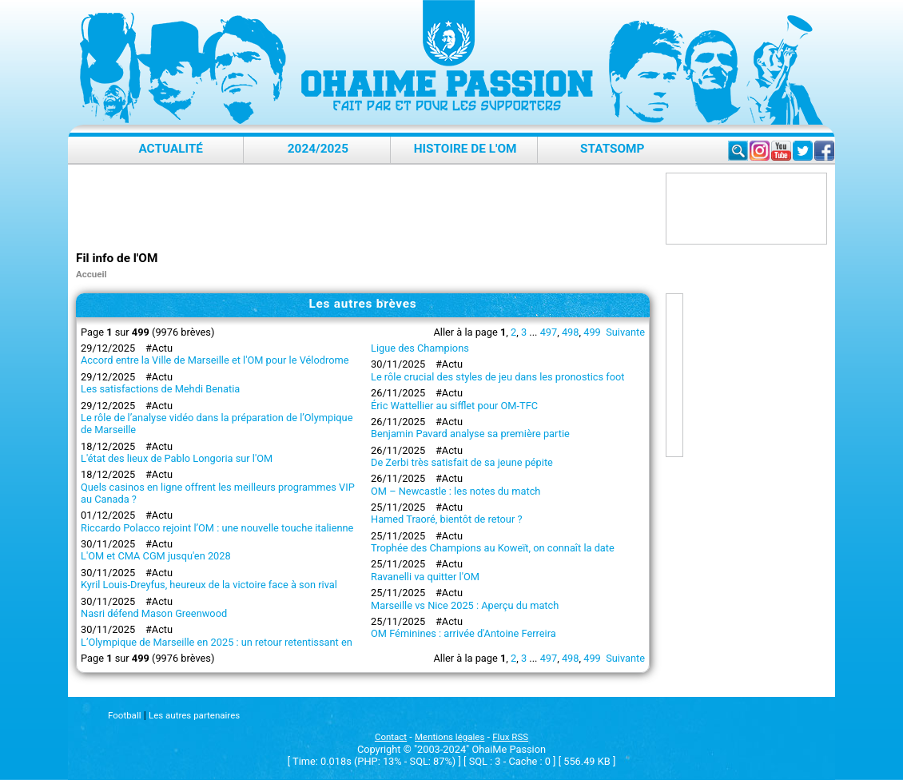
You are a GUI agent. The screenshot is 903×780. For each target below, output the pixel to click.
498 (570, 332)
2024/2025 (318, 148)
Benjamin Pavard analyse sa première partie (470, 434)
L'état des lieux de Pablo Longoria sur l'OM (176, 458)
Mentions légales (449, 736)
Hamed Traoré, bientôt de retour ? (446, 519)
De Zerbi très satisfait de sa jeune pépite (462, 462)
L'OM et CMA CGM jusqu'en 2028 (156, 556)
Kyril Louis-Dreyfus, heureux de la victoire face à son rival (209, 585)
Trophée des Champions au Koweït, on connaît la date (493, 548)
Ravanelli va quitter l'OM (425, 577)
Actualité (170, 148)
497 (549, 332)
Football (124, 715)
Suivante (625, 332)
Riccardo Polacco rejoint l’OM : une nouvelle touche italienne (217, 528)
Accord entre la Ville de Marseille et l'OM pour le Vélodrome (214, 360)
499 (592, 332)
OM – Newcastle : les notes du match (455, 491)
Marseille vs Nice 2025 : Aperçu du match (465, 605)
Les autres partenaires (194, 715)
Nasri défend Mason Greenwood (154, 613)
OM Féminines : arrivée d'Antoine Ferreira (463, 633)
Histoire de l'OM (465, 148)
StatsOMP (612, 148)
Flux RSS (510, 736)
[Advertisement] (367, 209)
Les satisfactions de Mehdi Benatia (160, 389)
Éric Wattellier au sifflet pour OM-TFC (454, 406)
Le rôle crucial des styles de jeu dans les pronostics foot (498, 377)
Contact (391, 736)
